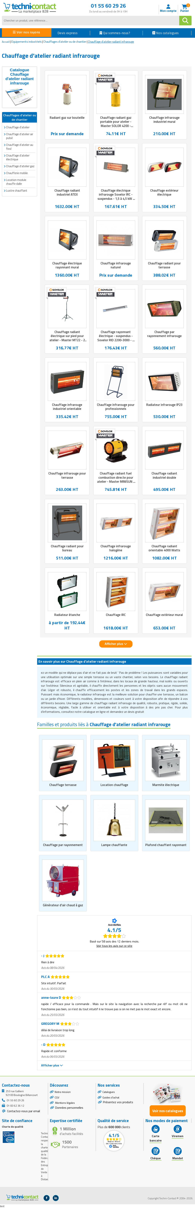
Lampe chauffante (114, 846)
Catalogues (108, 1093)
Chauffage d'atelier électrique (18, 157)
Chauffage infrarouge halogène (116, 549)
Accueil (6, 42)
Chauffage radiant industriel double (164, 476)
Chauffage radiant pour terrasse (164, 265)
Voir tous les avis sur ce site (114, 946)
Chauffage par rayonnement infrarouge (164, 334)
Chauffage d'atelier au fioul (19, 146)
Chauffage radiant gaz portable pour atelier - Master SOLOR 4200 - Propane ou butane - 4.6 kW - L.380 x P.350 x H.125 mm (116, 128)
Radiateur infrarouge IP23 (164, 405)
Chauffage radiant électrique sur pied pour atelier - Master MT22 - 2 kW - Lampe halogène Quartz (67, 341)
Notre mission (63, 1093)
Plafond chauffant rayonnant (165, 846)
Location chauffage (114, 785)
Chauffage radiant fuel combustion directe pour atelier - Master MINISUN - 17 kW (115, 480)
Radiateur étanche (67, 615)
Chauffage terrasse (63, 785)
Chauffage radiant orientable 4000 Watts (164, 549)
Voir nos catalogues (167, 1112)
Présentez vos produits (118, 1103)
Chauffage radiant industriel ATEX (67, 192)
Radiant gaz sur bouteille (67, 117)
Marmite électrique (165, 785)
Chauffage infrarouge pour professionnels (115, 407)
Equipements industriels (26, 41)
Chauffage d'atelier (18, 127)
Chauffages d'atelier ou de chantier (64, 41)
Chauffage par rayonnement (63, 846)
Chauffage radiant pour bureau (67, 549)
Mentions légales (65, 1104)
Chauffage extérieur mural (164, 615)
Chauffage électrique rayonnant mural (67, 265)
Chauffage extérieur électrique (164, 192)
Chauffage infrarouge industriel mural (164, 119)
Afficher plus (116, 644)
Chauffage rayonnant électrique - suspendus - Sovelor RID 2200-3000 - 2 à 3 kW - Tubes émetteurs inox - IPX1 (116, 341)
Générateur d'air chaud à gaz (63, 906)
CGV (57, 1098)
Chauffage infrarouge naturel (116, 265)
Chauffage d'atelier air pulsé (19, 136)
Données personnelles (69, 1108)
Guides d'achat (110, 1098)
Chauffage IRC (116, 615)
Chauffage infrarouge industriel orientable (67, 407)
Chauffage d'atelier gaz (20, 166)
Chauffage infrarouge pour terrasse (67, 476)
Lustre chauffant (16, 190)
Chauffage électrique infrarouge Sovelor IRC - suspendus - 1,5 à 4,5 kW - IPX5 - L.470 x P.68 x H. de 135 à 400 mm (116, 199)
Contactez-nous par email (23, 1112)
